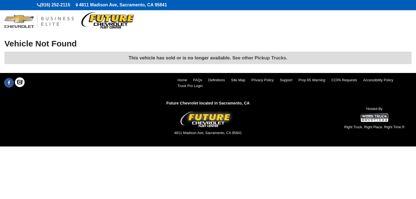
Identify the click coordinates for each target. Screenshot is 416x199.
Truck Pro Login (190, 86)
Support (286, 80)
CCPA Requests (344, 80)
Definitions (216, 80)
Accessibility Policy (378, 80)
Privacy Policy (262, 80)
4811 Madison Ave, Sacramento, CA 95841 (123, 4)
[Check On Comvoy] (20, 83)
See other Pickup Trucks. (259, 58)
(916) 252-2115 (55, 4)
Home (182, 80)
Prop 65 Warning (312, 80)
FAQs (197, 80)
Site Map (238, 80)
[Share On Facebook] (9, 83)
